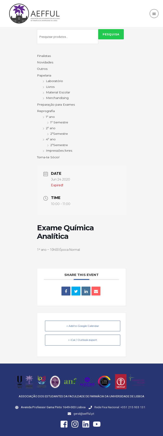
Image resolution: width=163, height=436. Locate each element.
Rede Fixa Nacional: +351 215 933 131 (119, 407)
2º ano (50, 128)
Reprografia (46, 111)
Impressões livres (59, 150)
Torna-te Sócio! (48, 157)
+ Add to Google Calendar (82, 326)
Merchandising (57, 98)
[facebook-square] (65, 424)
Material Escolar (58, 92)
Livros (50, 86)
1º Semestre (59, 122)
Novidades (45, 62)
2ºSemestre (59, 133)
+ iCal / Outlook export (82, 340)
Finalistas (44, 56)
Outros (42, 68)
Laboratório (54, 81)
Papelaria (44, 75)
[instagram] (76, 424)
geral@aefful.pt (83, 413)
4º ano (51, 139)
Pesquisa (111, 34)
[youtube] (98, 424)
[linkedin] (87, 424)
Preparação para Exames (56, 104)
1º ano (50, 117)
